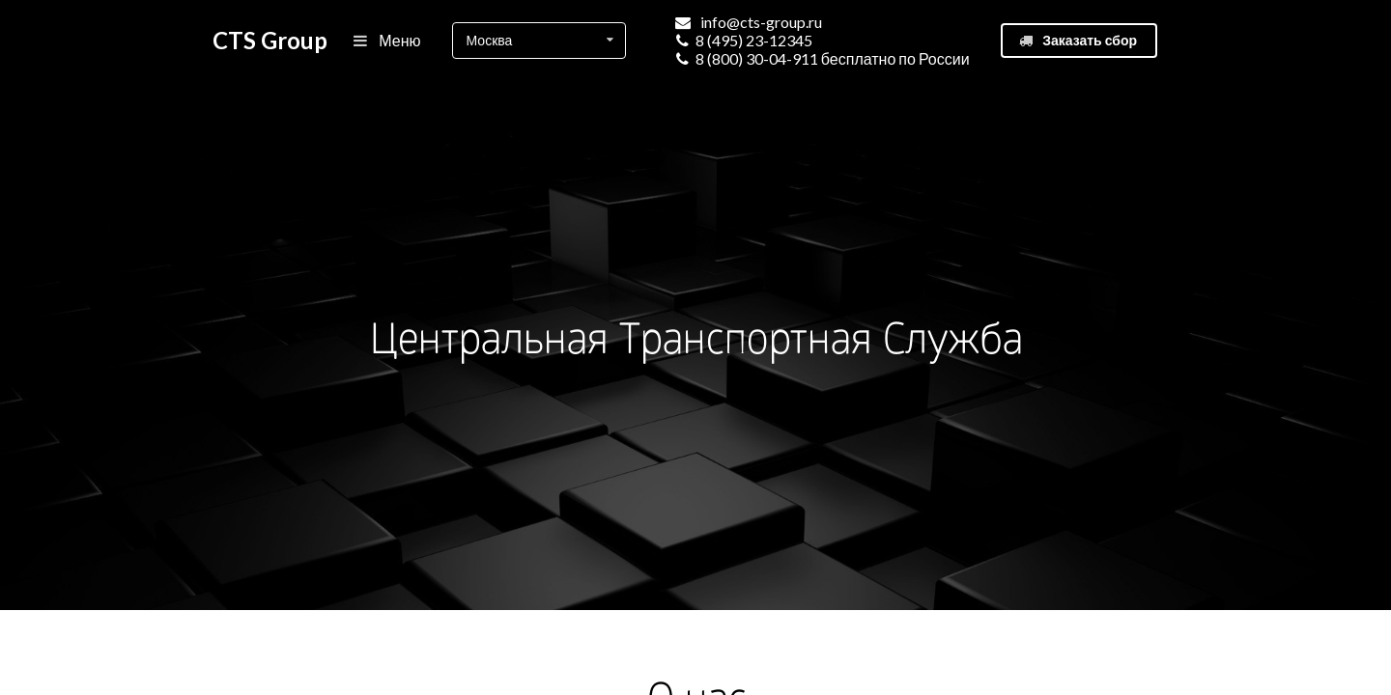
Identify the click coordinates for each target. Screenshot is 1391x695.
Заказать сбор (1077, 40)
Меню (388, 40)
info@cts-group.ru (761, 22)
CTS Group (270, 40)
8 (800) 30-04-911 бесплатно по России (833, 58)
